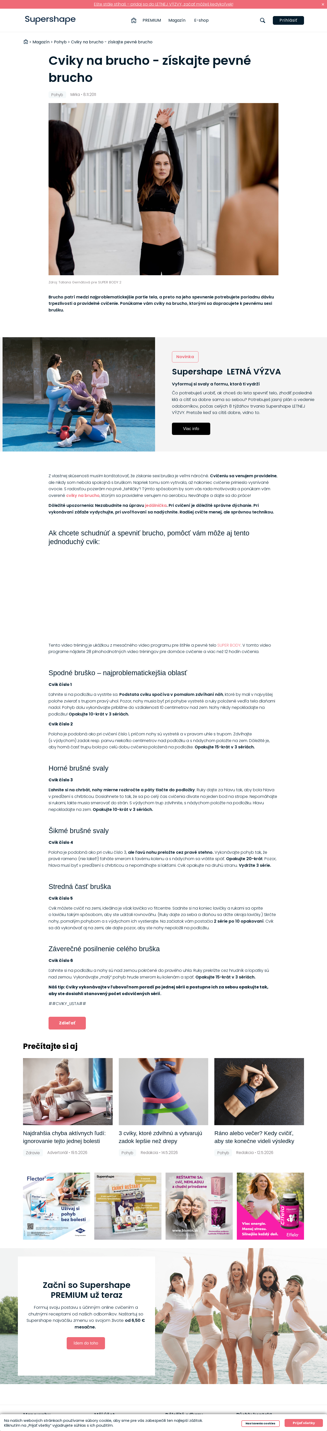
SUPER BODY (229, 645)
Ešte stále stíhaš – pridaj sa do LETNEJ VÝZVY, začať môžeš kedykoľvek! (163, 4)
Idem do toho (86, 1343)
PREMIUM (152, 20)
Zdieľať (67, 1023)
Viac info (191, 428)
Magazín (176, 20)
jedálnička (156, 505)
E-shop (201, 20)
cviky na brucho (83, 495)
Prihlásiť (288, 20)
